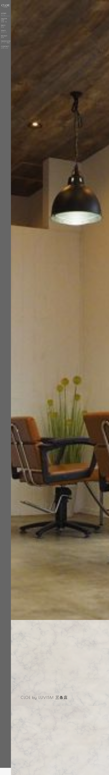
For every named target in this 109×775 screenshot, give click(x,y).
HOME (3, 14)
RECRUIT (4, 36)
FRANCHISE (6, 41)
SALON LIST (4, 20)
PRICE (3, 26)
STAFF (4, 31)
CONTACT (5, 47)
